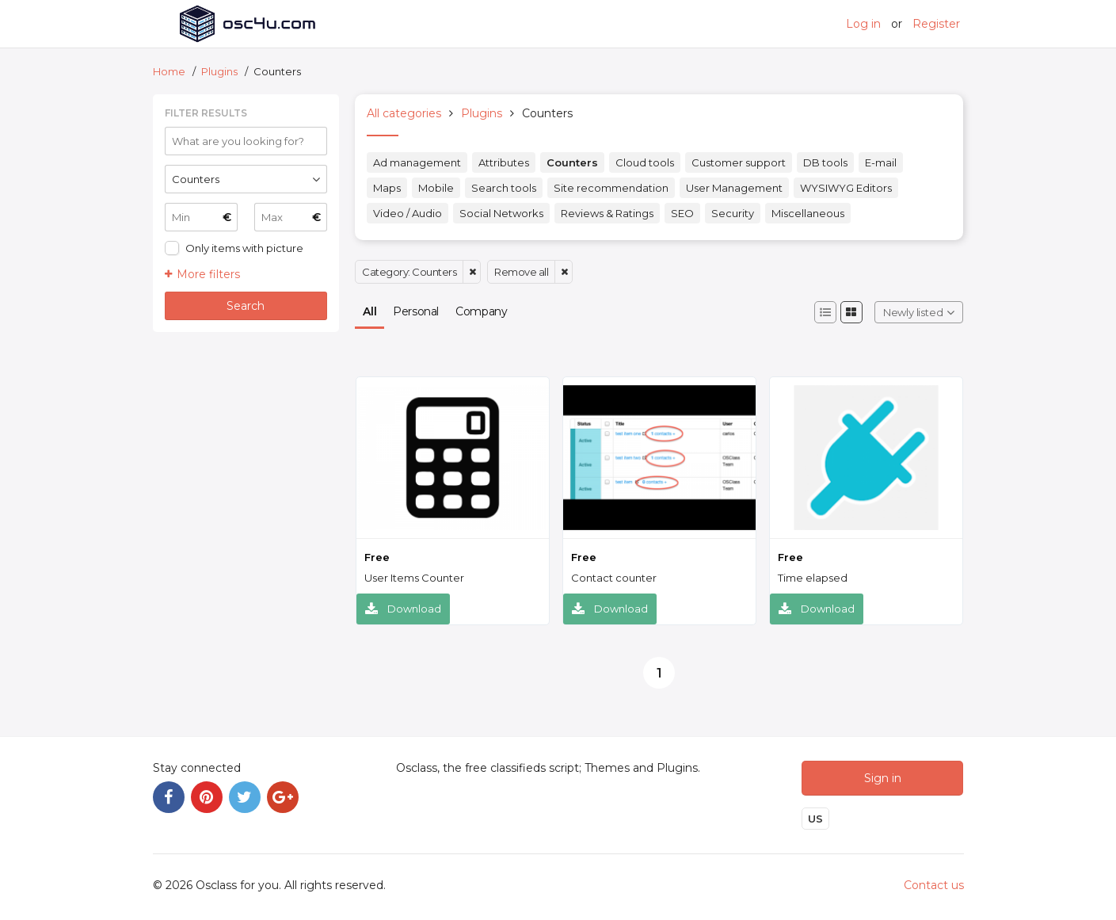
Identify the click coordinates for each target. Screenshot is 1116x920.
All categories (404, 113)
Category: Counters (409, 271)
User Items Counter (414, 577)
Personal (416, 311)
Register (936, 24)
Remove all (521, 271)
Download (403, 609)
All (369, 311)
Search (246, 306)
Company (481, 311)
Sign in (882, 778)
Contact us (934, 885)
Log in (863, 24)
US (815, 818)
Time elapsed (812, 577)
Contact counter (614, 577)
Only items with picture (244, 248)
